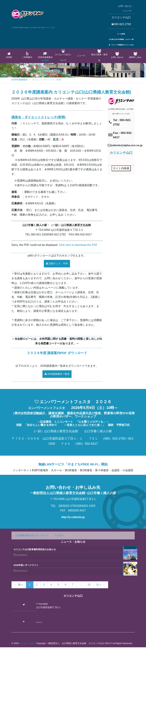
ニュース (127, 10)
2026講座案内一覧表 (57, 441)
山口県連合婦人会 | (25, 603)
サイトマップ (41, 603)
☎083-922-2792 (121, 24)
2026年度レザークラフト (26, 633)
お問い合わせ (124, 6)
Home (9, 55)
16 (89, 652)
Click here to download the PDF (78, 312)
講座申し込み (135, 55)
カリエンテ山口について (63, 55)
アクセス (59, 603)
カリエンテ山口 (27, 711)
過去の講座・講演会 (99, 55)
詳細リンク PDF (57, 331)
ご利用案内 (27, 55)
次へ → (100, 652)
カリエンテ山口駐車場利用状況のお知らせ (35, 617)
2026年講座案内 (45, 55)
